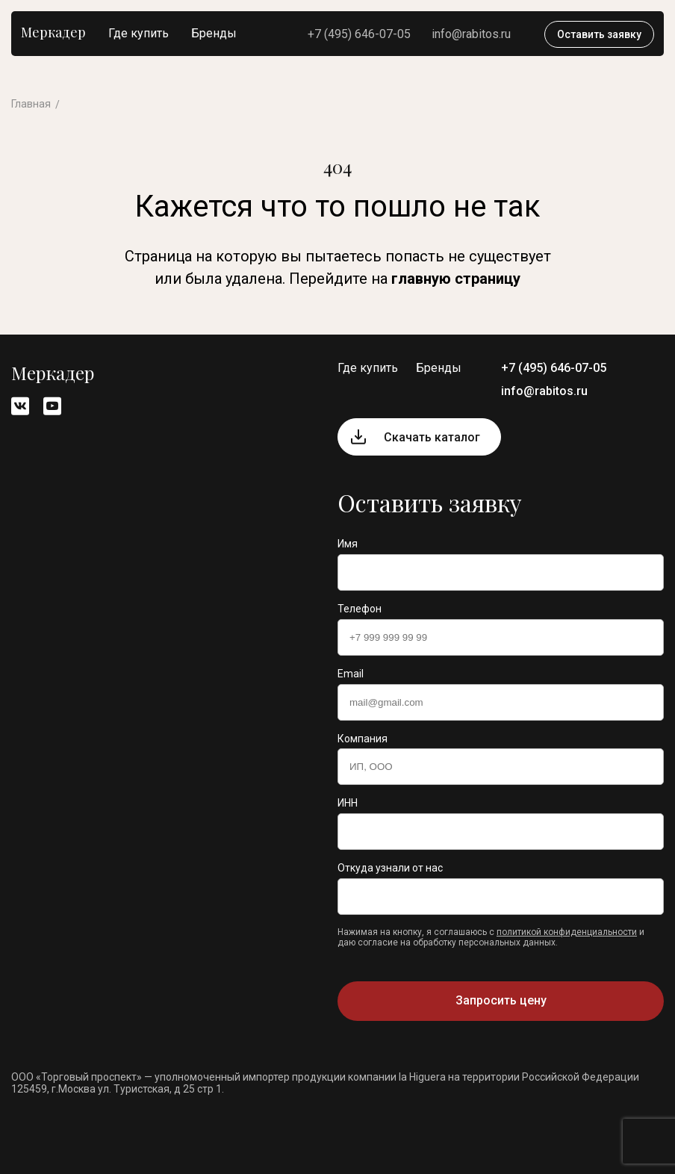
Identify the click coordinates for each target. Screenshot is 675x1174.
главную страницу (455, 279)
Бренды (214, 33)
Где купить (138, 33)
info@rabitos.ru (471, 34)
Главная (31, 104)
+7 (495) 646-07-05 (359, 34)
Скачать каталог (432, 437)
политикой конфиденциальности (567, 932)
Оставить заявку (599, 34)
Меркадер (53, 32)
